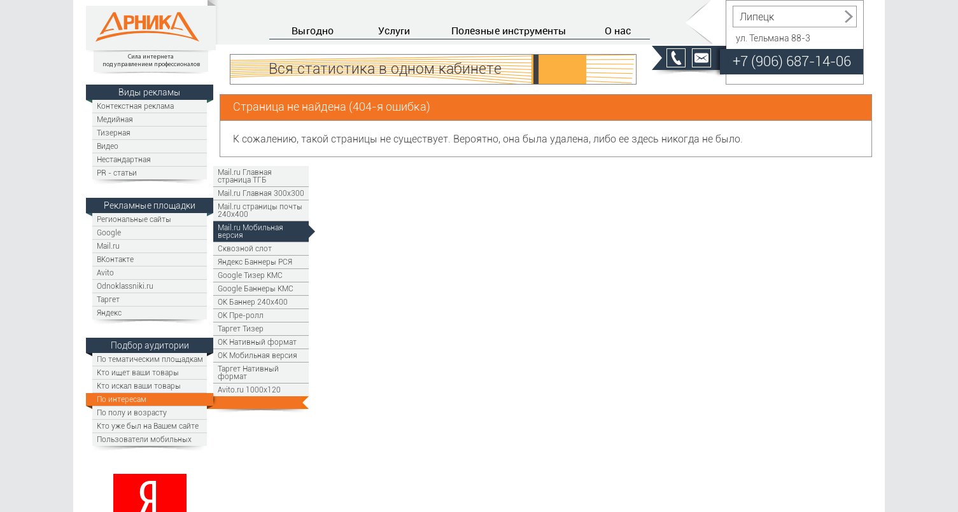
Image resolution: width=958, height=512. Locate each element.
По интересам (121, 399)
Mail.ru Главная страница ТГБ (245, 175)
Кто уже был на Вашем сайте (148, 426)
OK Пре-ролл (241, 315)
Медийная (115, 119)
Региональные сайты (134, 219)
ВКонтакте (115, 259)
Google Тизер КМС (250, 275)
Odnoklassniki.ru (125, 286)
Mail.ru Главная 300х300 (261, 193)
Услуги (394, 30)
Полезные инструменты (509, 30)
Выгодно (313, 30)
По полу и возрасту (132, 412)
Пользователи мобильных (144, 439)
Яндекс (109, 312)
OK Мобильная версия (257, 355)
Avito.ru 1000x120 (249, 389)
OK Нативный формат (257, 342)
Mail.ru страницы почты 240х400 (260, 210)
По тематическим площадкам (150, 359)
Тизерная (113, 132)
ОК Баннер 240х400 (253, 302)
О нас (618, 30)
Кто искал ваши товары (139, 386)
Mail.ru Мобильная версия (250, 231)
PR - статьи (117, 172)
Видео (107, 146)
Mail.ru (108, 246)
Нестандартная (124, 159)
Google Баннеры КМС (255, 288)
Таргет (108, 299)
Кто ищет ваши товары (138, 372)
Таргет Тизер (241, 328)
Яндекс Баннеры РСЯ (255, 261)
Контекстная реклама (135, 106)
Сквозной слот (245, 248)
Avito (105, 272)
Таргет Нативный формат (248, 372)
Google (109, 232)
